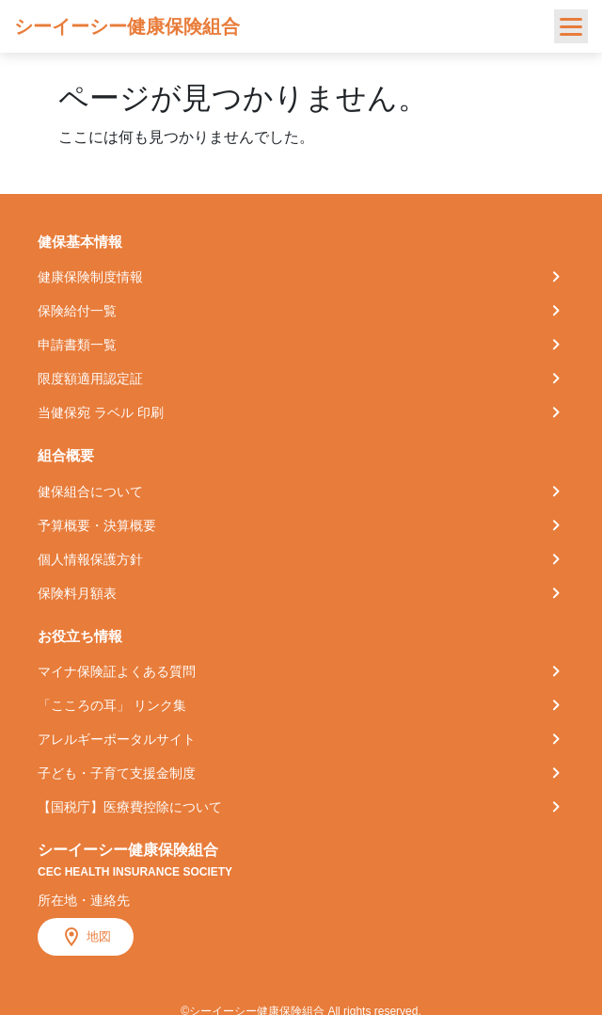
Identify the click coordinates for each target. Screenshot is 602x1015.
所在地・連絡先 (84, 900)
